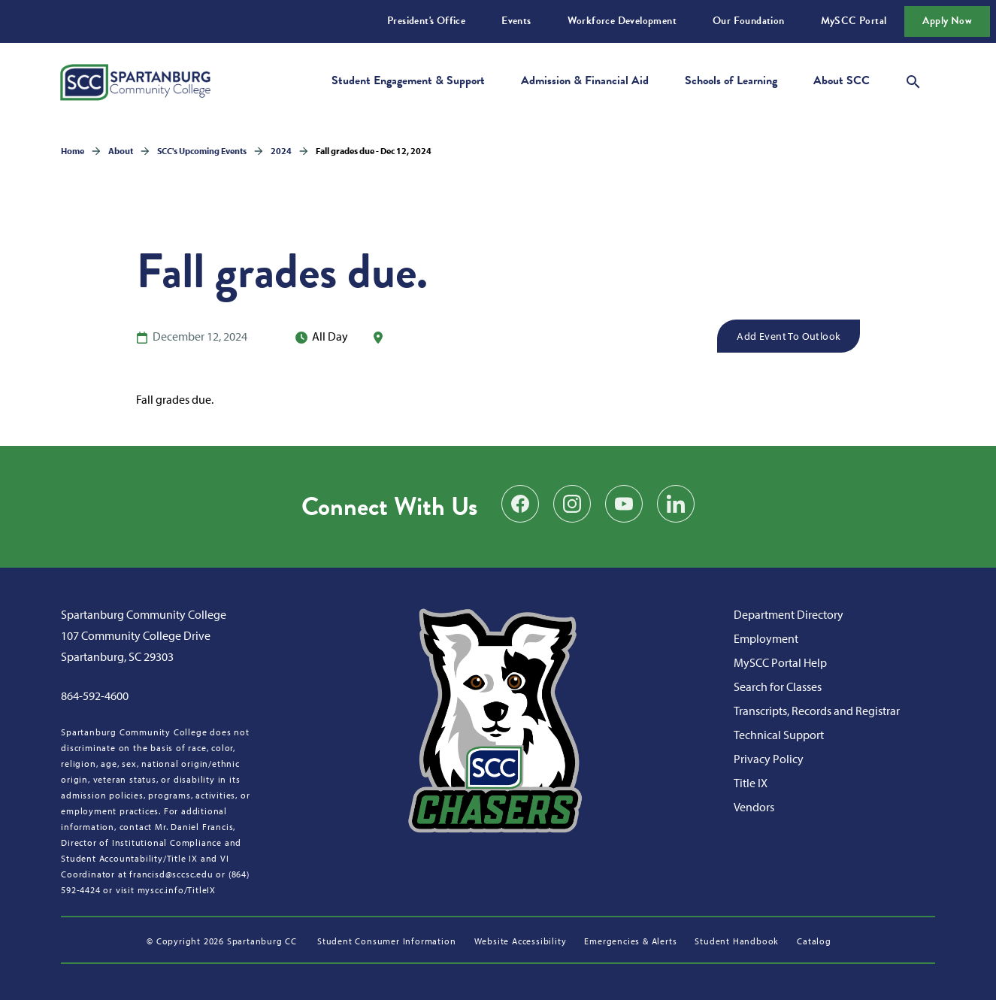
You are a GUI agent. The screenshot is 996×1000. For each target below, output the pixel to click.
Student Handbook (737, 941)
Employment (766, 638)
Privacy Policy (769, 758)
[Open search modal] (913, 79)
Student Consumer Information (386, 941)
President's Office (426, 21)
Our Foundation (749, 21)
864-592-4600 (95, 695)
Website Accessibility (520, 941)
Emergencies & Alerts (630, 941)
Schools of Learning (731, 80)
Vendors (754, 806)
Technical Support (779, 734)
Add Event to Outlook (788, 336)
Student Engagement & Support (408, 80)
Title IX (750, 782)
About (120, 150)
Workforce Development (622, 21)
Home (72, 150)
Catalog (814, 941)
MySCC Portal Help (780, 662)
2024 (281, 150)
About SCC (841, 80)
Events (516, 21)
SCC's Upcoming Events (202, 150)
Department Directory (788, 614)
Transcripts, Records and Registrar (817, 710)
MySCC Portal (854, 21)
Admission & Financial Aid (585, 80)
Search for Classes (778, 686)
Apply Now (947, 21)
